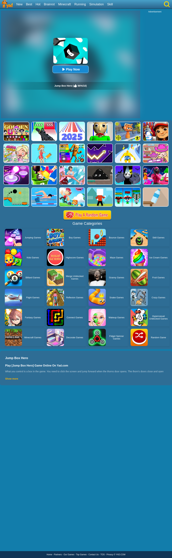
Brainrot (49, 4)
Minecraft (64, 4)
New (19, 4)
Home (49, 554)
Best (29, 4)
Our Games (69, 554)
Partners (58, 554)
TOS (102, 554)
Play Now (70, 69)
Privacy (109, 554)
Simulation (96, 4)
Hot (38, 4)
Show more (11, 378)
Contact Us (93, 554)
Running (80, 4)
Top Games (81, 554)
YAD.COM (120, 554)
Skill (110, 4)
